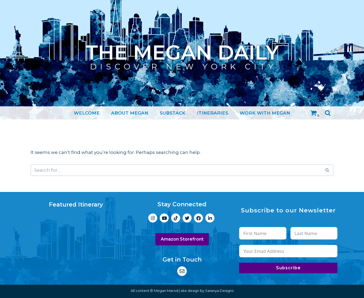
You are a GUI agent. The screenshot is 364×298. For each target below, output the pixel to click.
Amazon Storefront (182, 239)
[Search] (328, 113)
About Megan (129, 112)
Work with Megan (265, 112)
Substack (172, 112)
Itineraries (212, 112)
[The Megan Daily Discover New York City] (182, 53)
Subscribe (288, 267)
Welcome (87, 112)
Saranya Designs (219, 290)
